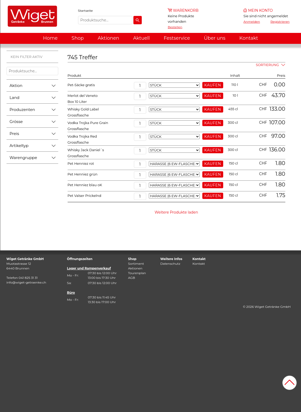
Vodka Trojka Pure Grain (88, 123)
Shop (78, 38)
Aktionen (108, 38)
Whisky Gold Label (83, 109)
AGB (131, 278)
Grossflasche (78, 115)
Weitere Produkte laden (176, 212)
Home (50, 38)
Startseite (85, 11)
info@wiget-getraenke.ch (26, 282)
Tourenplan (137, 273)
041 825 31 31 (28, 278)
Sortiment (136, 264)
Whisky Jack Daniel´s (86, 150)
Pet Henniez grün (83, 174)
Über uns (214, 38)
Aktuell (141, 38)
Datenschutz (170, 264)
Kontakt (248, 38)
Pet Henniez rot (81, 163)
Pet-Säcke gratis (81, 85)
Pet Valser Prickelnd (84, 195)
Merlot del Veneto (83, 95)
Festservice (177, 38)
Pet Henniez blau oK (85, 185)
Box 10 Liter (77, 101)
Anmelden (252, 21)
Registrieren (280, 21)
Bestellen (175, 27)
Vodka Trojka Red (82, 136)
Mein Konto (260, 10)
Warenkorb (186, 10)
